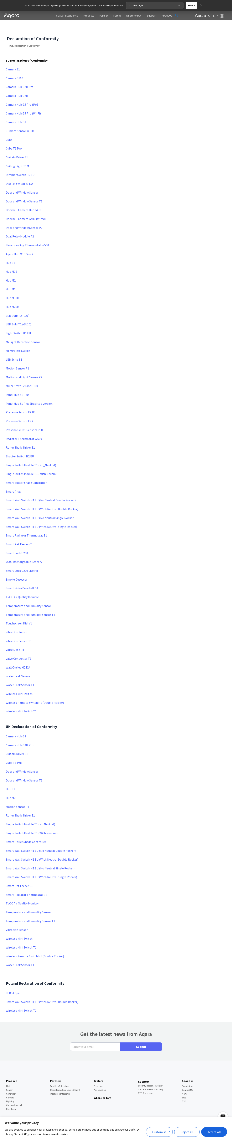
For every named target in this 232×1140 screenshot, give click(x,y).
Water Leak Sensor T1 (20, 674)
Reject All (187, 1132)
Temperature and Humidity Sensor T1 (30, 604)
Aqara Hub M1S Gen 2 (19, 243)
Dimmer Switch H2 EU (20, 164)
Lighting (10, 1090)
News (184, 1082)
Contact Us (187, 1078)
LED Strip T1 (14, 348)
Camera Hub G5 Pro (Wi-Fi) (23, 102)
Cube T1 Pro (14, 137)
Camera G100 (14, 67)
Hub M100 (12, 287)
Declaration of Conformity (150, 1078)
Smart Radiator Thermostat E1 (26, 524)
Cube (9, 129)
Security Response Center (150, 1074)
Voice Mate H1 (15, 639)
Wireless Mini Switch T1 (21, 700)
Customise (159, 1132)
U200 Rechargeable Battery (24, 551)
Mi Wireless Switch (18, 340)
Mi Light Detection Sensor (23, 331)
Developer (99, 1075)
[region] (116, 1128)
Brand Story (187, 1075)
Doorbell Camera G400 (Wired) (26, 208)
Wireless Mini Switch (19, 683)
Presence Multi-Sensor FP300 (25, 419)
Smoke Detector (16, 568)
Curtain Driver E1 (17, 146)
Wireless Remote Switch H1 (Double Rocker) (35, 692)
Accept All (214, 1132)
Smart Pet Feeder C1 (19, 533)
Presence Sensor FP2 (19, 410)
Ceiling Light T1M (17, 155)
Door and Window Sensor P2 (24, 217)
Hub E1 (10, 252)
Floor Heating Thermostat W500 (27, 234)
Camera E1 (13, 58)
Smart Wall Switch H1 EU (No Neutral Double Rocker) (41, 489)
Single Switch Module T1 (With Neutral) (32, 463)
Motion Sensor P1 (17, 357)
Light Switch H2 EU (18, 322)
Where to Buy (102, 1087)
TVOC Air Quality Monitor (22, 586)
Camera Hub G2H (17, 85)
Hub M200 (12, 296)
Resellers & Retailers (59, 1075)
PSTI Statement (145, 1082)
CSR (184, 1090)
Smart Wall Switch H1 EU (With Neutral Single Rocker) (41, 516)
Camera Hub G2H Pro (20, 76)
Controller (11, 1082)
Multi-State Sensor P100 (22, 375)
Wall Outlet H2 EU (18, 656)
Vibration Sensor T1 (19, 630)
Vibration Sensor (17, 621)
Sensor (9, 1078)
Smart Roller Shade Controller (26, 472)
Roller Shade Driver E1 (20, 436)
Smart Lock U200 (17, 542)
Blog (184, 1086)
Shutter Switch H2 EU (20, 445)
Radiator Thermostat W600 (24, 428)
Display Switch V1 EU (19, 173)
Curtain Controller (15, 1094)
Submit (141, 1036)
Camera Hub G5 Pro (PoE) (22, 93)
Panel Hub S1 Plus (17, 384)
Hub (8, 1075)
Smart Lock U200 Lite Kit (22, 560)
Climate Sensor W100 (20, 120)
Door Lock (11, 1098)
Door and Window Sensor (22, 181)
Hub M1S (11, 260)
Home (10, 34)
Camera (10, 1086)
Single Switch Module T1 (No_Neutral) (31, 454)
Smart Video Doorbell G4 (22, 577)
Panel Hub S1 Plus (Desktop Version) (30, 392)
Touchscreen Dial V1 (19, 612)
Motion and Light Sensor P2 (24, 366)
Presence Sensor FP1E (20, 401)
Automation (100, 1078)
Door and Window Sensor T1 (24, 190)
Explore (98, 1070)
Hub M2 (11, 269)
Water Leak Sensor (18, 665)
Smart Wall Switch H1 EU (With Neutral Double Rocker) (42, 498)
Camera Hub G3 (16, 111)
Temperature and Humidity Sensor (28, 595)
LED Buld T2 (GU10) (18, 313)
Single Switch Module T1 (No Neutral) (30, 813)
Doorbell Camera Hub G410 (23, 199)
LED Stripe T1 (15, 982)
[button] (177, 5)
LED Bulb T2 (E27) (17, 305)
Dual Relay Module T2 (20, 225)
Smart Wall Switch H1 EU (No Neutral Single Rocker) (40, 507)
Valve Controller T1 (18, 647)
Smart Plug (13, 480)
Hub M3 (11, 278)
